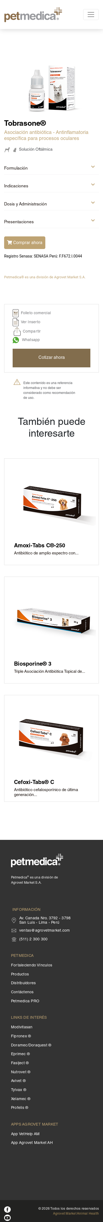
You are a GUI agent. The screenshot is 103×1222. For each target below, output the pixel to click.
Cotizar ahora (51, 358)
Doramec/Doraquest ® (31, 1046)
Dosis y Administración (25, 204)
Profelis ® (19, 1108)
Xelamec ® (20, 1099)
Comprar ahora (24, 242)
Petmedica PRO (25, 1001)
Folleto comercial (32, 313)
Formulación (16, 169)
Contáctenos (22, 992)
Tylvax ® (18, 1090)
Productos (20, 975)
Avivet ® (18, 1081)
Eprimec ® (20, 1054)
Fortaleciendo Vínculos (31, 966)
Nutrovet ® (20, 1072)
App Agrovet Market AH (32, 1143)
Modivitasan (22, 1027)
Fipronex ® (21, 1036)
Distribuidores (23, 983)
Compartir (27, 331)
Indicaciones (16, 186)
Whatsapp (26, 340)
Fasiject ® (20, 1063)
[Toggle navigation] (91, 14)
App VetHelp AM (25, 1134)
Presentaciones (19, 222)
